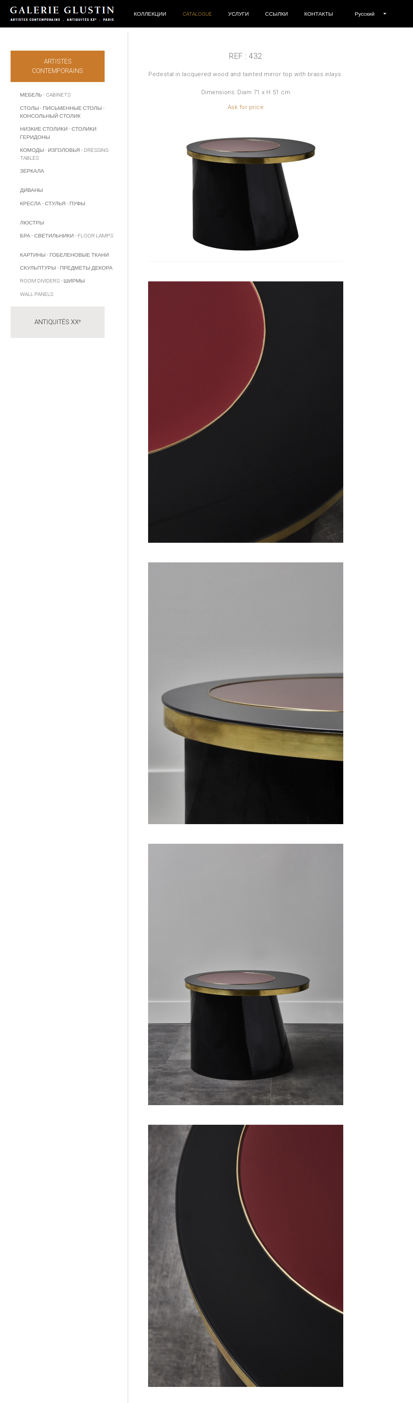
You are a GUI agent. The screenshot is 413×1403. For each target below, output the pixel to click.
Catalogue (197, 14)
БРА (25, 235)
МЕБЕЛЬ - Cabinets (45, 94)
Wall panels (36, 294)
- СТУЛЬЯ (53, 203)
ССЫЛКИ (276, 14)
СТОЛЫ (29, 108)
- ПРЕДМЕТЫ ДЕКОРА (85, 268)
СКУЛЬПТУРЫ (38, 268)
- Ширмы (73, 280)
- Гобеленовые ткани (78, 255)
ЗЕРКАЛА (32, 171)
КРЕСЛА (30, 203)
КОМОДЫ (32, 150)
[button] (364, 14)
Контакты (318, 14)
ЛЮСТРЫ (32, 222)
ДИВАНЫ (31, 190)
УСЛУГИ (238, 14)
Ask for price (246, 107)
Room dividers (40, 280)
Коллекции (150, 14)
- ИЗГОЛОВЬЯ (62, 150)
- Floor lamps (94, 235)
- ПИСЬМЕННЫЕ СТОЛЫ (71, 108)
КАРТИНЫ (32, 255)
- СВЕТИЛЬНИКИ (52, 235)
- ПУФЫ (76, 203)
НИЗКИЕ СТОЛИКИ (43, 129)
